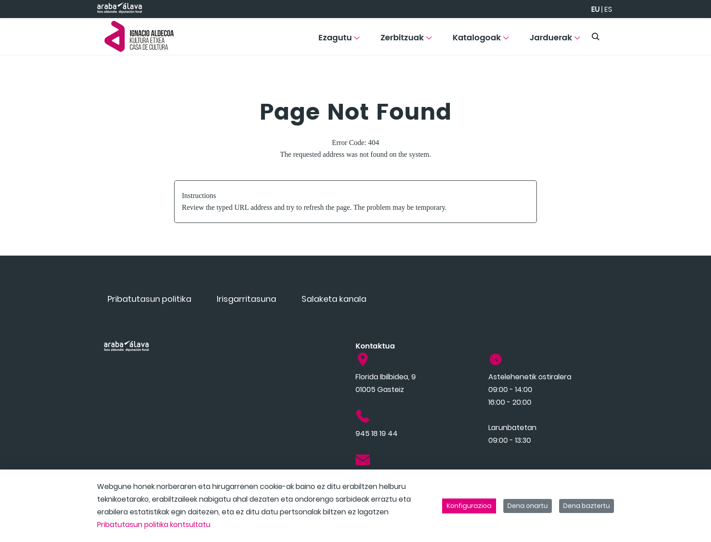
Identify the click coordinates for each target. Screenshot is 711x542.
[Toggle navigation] (688, 34)
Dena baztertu (586, 505)
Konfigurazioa (469, 505)
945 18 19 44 (377, 433)
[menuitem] (339, 41)
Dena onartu (527, 505)
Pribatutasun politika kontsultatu (153, 524)
